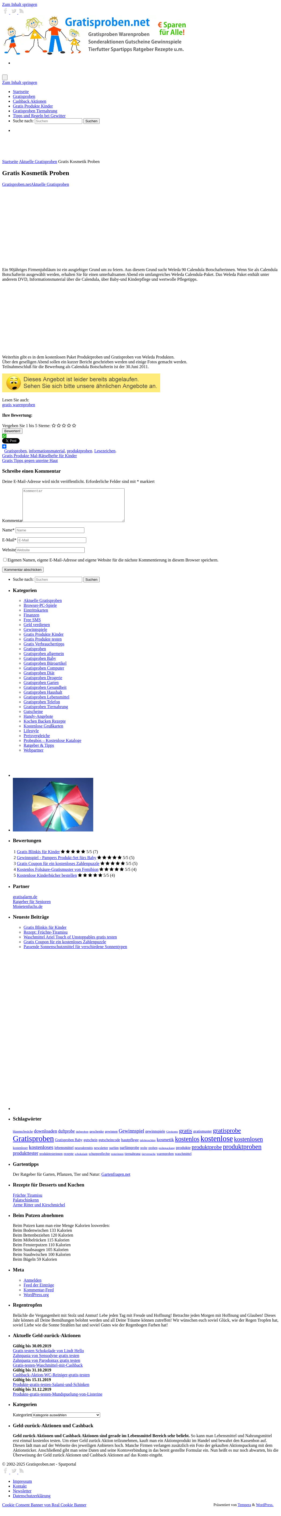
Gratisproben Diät (39, 679)
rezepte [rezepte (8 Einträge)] (69, 1160)
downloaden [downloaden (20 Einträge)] (45, 1137)
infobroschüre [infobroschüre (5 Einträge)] (148, 1146)
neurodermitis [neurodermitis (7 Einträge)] (84, 1154)
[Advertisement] (75, 146)
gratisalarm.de (25, 903)
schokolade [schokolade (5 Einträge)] (81, 1160)
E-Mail (9, 546)
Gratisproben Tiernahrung (46, 713)
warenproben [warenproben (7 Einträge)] (165, 1160)
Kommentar (12, 527)
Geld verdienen (37, 631)
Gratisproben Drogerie (43, 684)
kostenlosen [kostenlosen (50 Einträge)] (248, 1145)
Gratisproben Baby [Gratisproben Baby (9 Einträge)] (69, 1146)
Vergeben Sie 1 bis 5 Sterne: (26, 425)
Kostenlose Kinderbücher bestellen (47, 881)
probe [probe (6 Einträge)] (143, 1154)
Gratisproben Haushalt (43, 698)
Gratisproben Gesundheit (45, 694)
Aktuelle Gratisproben (38, 161)
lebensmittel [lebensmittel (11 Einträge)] (63, 1154)
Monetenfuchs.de (28, 913)
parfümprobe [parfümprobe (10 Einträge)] (129, 1154)
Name (8, 536)
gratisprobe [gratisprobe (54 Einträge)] (227, 1136)
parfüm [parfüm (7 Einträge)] (114, 1154)
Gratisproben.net (16, 184)
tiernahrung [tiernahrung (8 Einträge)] (132, 1160)
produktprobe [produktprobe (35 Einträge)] (207, 1153)
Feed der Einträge (39, 1291)
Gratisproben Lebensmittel (46, 703)
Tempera (244, 1511)
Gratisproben (15, 451)
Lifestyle (31, 737)
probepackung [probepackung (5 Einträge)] (167, 1154)
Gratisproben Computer (44, 674)
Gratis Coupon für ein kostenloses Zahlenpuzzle (58, 870)
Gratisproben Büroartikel (45, 669)
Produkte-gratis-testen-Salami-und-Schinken (51, 1391)
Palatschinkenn (26, 1206)
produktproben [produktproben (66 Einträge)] (242, 1153)
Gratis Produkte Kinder (43, 640)
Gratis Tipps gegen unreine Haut (30, 460)
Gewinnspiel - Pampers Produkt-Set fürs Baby (56, 864)
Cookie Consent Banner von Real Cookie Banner (44, 1511)
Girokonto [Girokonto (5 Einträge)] (172, 1138)
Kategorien (22, 1421)
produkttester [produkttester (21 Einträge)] (25, 1159)
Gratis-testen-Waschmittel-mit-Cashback (48, 1371)
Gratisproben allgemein (44, 660)
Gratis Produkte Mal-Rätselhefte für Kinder (39, 455)
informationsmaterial (47, 451)
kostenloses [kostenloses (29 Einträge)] (41, 1153)
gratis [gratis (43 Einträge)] (185, 1137)
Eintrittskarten (36, 616)
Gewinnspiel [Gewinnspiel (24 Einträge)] (131, 1137)
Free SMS (32, 626)
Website (9, 556)
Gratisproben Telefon (42, 708)
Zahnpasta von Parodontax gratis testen (46, 1367)
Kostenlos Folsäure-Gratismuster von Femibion (57, 876)
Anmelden (33, 1286)
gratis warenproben (18, 404)
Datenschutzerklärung (31, 1502)
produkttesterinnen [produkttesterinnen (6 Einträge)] (51, 1160)
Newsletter (22, 1497)
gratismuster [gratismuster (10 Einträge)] (202, 1138)
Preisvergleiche (37, 742)
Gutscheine (33, 718)
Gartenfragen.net (116, 1180)
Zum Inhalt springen (19, 4)
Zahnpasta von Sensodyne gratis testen (46, 1362)
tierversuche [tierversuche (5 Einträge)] (149, 1160)
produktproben (79, 451)
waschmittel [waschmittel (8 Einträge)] (183, 1160)
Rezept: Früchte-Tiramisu (46, 938)
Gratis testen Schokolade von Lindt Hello (48, 1357)
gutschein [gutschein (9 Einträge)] (91, 1146)
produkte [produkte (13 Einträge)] (183, 1154)
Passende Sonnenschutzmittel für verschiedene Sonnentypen (75, 953)
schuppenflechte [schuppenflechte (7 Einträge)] (99, 1160)
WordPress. (264, 1511)
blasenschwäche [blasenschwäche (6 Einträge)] (23, 1138)
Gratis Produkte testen (43, 645)
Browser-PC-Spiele (40, 611)
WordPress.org (36, 1301)
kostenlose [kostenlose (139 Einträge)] (217, 1145)
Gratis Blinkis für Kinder (38, 858)
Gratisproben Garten (41, 689)
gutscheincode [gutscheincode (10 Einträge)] (109, 1146)
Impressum (22, 1487)
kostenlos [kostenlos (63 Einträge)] (187, 1145)
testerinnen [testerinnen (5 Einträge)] (117, 1160)
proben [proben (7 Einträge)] (153, 1154)
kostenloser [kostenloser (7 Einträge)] (20, 1154)
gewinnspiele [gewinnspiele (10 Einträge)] (155, 1138)
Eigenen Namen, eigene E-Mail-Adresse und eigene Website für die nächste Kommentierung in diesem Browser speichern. (113, 566)
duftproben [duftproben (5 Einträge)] (82, 1138)
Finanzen (31, 621)
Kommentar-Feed (39, 1296)
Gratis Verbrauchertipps (44, 650)
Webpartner (33, 756)
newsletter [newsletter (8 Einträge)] (101, 1154)
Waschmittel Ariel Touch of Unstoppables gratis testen (70, 943)
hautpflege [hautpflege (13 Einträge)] (129, 1146)
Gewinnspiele (35, 636)
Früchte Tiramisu (27, 1201)
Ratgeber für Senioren (32, 908)
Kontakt (20, 1492)
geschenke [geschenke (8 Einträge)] (96, 1138)
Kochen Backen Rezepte (45, 727)
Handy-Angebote (38, 722)
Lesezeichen (104, 451)
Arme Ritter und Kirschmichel (39, 1211)
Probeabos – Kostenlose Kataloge (52, 747)
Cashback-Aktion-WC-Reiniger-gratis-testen (51, 1381)
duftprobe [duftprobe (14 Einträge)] (66, 1137)
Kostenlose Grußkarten (43, 732)
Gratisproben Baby (40, 665)
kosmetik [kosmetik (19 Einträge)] (165, 1146)
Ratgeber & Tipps (39, 751)
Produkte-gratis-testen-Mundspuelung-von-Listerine (57, 1400)
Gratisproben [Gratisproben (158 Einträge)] (33, 1145)
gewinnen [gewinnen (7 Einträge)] (111, 1138)
